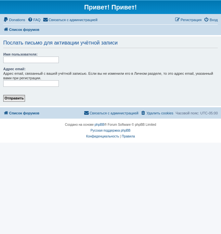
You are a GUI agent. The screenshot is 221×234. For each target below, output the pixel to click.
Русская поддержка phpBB (110, 130)
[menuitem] (14, 20)
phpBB (99, 124)
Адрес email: (14, 69)
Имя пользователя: (20, 54)
